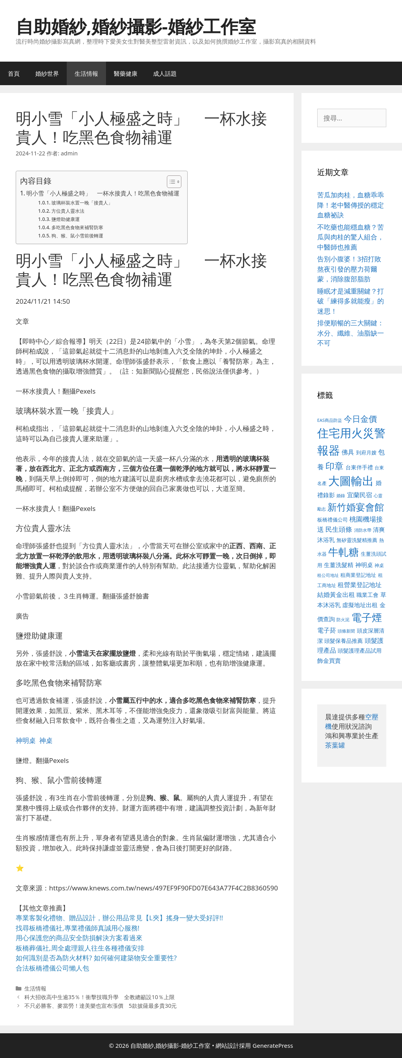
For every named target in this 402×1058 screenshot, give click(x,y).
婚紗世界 (47, 73)
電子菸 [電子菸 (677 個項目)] (326, 630)
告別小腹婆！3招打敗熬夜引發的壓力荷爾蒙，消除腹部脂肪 (349, 268)
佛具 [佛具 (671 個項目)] (348, 451)
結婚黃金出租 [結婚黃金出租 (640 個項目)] (336, 594)
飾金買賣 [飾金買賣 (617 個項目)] (329, 660)
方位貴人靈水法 (67, 211)
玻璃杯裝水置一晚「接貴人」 (82, 202)
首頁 (14, 73)
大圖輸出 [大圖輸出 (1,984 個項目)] (351, 481)
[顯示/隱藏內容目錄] (170, 181)
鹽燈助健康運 (65, 219)
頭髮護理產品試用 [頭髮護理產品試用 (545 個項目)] (360, 650)
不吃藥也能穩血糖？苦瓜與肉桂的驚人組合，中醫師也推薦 (350, 237)
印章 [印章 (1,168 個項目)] (334, 466)
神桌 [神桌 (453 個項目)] (379, 565)
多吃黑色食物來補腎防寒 (77, 227)
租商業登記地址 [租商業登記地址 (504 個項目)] (358, 574)
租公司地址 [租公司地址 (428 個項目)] (328, 575)
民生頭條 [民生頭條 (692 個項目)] (338, 529)
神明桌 (26, 740)
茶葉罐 (335, 745)
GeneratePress (272, 1045)
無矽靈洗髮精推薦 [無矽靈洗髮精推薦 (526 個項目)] (356, 540)
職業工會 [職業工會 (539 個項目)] (367, 594)
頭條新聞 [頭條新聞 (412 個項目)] (346, 631)
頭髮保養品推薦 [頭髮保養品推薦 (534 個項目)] (343, 640)
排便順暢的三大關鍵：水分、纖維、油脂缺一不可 (350, 332)
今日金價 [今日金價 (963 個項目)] (360, 418)
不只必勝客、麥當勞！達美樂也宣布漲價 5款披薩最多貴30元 (100, 1005)
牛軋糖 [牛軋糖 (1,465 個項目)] (343, 552)
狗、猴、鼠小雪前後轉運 (77, 235)
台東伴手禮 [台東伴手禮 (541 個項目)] (359, 467)
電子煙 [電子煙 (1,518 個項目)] (366, 617)
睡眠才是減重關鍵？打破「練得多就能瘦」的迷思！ (350, 301)
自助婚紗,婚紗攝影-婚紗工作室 (136, 26)
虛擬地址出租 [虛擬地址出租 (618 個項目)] (360, 605)
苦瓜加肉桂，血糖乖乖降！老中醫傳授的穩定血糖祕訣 (350, 204)
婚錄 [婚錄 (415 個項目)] (340, 495)
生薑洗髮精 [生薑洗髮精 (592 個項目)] (338, 565)
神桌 (46, 740)
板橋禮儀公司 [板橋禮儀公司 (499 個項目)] (332, 519)
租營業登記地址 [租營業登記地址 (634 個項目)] (360, 584)
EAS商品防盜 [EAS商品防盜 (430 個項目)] (329, 420)
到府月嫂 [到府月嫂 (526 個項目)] (366, 452)
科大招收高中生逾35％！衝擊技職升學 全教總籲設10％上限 (99, 997)
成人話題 (165, 73)
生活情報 (86, 73)
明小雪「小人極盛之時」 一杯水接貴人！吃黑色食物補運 (102, 193)
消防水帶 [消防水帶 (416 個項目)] (362, 530)
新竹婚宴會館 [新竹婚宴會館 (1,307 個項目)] (355, 506)
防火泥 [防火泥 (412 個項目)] (342, 619)
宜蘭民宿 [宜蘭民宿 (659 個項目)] (359, 495)
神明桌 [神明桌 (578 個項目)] (364, 565)
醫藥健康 (125, 73)
